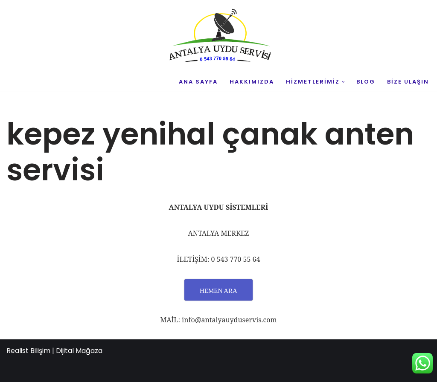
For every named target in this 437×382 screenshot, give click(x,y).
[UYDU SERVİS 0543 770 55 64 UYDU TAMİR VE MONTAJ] (218, 37)
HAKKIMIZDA (252, 82)
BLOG (365, 82)
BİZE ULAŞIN (408, 82)
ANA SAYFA (198, 82)
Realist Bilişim (28, 351)
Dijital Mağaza (79, 351)
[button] (343, 82)
